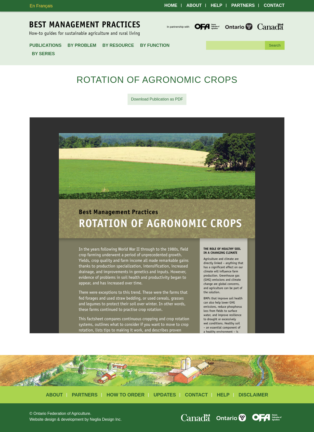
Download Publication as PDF (157, 99)
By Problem (82, 45)
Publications (45, 45)
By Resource (118, 45)
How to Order (126, 395)
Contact (274, 5)
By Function (155, 45)
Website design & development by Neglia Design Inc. (75, 419)
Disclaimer (253, 395)
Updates (165, 395)
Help (216, 5)
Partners (243, 5)
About (194, 5)
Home (170, 5)
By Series (43, 53)
